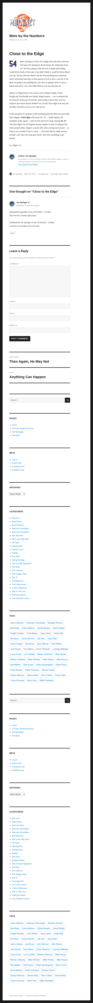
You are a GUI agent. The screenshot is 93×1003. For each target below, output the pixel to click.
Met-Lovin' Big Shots (20, 539)
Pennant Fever (17, 549)
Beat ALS (16, 518)
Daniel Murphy (43, 628)
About (14, 425)
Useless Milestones (19, 588)
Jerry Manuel (42, 644)
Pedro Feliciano (32, 670)
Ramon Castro (48, 670)
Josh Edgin (54, 174)
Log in (14, 459)
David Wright (58, 628)
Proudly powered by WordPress (36, 996)
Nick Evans (28, 665)
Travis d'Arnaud (17, 680)
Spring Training (18, 560)
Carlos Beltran (28, 628)
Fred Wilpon (32, 633)
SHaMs (15, 553)
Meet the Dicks (18, 525)
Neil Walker (15, 665)
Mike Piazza (62, 659)
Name (12, 301)
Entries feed (16, 463)
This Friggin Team (19, 574)
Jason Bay (52, 639)
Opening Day (17, 546)
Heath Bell (58, 633)
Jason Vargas (16, 644)
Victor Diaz (32, 680)
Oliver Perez (61, 665)
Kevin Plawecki (43, 649)
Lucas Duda (15, 654)
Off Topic (16, 542)
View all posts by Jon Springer (28, 164)
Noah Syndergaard (44, 665)
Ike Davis (14, 639)
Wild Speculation (19, 595)
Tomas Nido (60, 675)
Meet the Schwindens (20, 528)
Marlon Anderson (45, 654)
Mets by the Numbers (27, 36)
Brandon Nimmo (55, 623)
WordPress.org (18, 470)
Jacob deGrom (27, 639)
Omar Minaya (16, 670)
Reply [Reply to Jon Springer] (12, 233)
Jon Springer (17, 174)
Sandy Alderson (17, 675)
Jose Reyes (15, 649)
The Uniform (17, 570)
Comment (14, 264)
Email (12, 313)
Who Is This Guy (19, 591)
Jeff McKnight (17, 432)
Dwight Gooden (17, 633)
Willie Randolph (46, 680)
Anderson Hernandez (35, 623)
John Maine (56, 644)
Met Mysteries (17, 535)
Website (13, 325)
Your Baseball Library (21, 598)
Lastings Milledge (60, 649)
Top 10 (14, 577)
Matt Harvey (60, 654)
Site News (16, 556)
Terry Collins (46, 675)
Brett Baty (14, 628)
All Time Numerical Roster (23, 428)
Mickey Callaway (17, 659)
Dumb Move (17, 521)
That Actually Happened (21, 563)
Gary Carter (46, 633)
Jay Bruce (29, 644)
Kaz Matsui (28, 649)
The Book (16, 435)
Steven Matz (32, 675)
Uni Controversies (19, 584)
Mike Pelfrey (63, 174)
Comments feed (18, 466)
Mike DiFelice (34, 659)
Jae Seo (41, 639)
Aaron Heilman (17, 623)
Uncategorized (43, 174)
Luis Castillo (29, 654)
